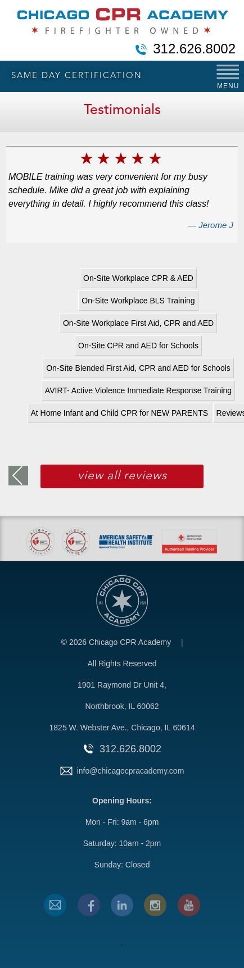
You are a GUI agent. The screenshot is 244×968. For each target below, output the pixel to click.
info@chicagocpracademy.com (130, 770)
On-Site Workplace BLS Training (138, 300)
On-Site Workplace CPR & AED (138, 278)
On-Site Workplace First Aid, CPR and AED (138, 323)
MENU (228, 86)
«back (18, 475)
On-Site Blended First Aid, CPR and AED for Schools (138, 367)
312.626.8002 (194, 49)
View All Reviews (122, 476)
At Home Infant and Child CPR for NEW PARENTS (120, 412)
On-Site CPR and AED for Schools (138, 345)
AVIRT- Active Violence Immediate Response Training (138, 390)
